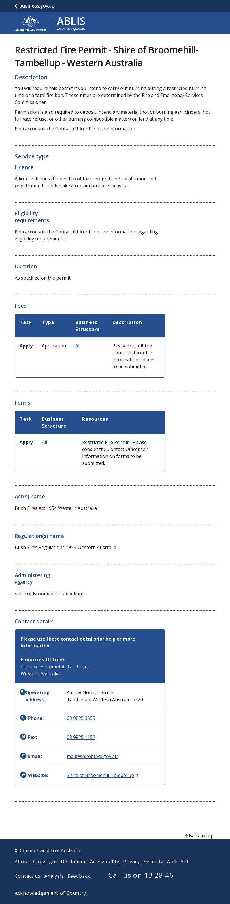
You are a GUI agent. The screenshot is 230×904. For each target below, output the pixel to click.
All (77, 345)
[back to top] (115, 845)
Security (153, 871)
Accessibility (104, 871)
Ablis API (177, 871)
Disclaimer (73, 871)
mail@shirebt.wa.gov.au (92, 756)
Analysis (54, 885)
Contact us (28, 885)
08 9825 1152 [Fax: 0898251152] (81, 737)
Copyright (45, 871)
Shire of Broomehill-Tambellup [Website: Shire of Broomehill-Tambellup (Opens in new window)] (102, 775)
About (22, 871)
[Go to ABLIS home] (50, 23)
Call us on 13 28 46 (141, 884)
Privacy (131, 871)
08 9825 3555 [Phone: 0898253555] (81, 718)
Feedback (79, 885)
